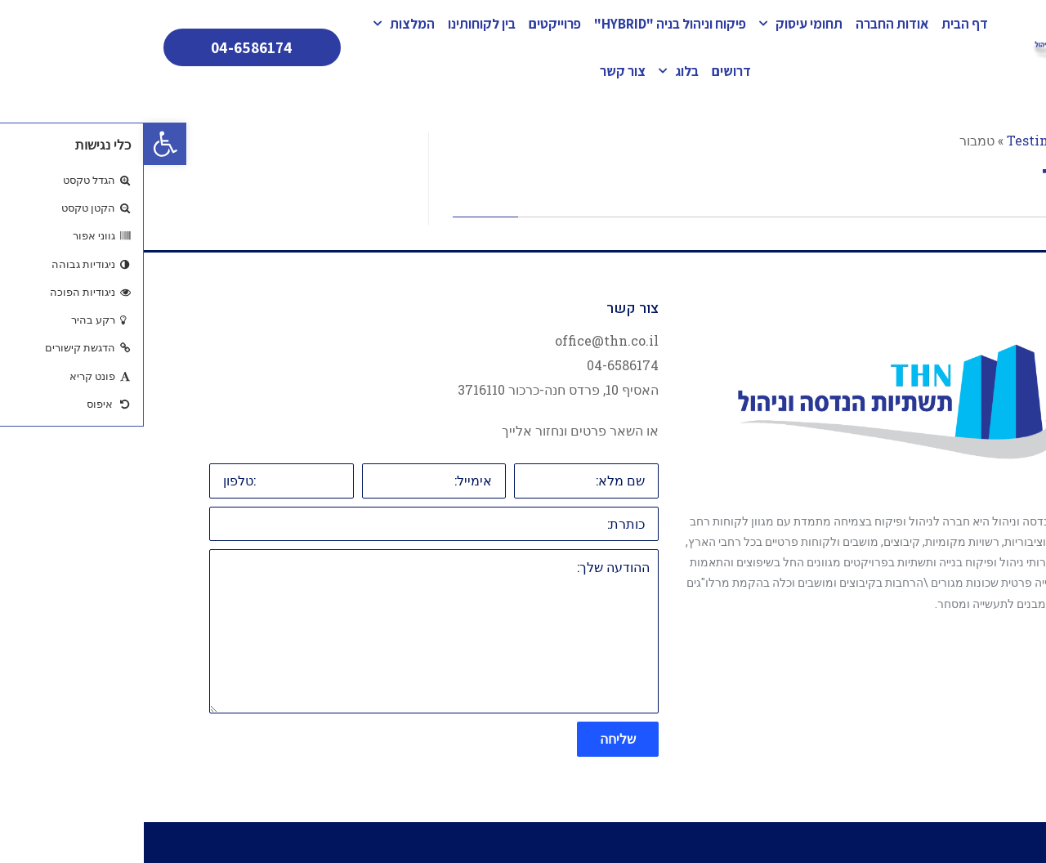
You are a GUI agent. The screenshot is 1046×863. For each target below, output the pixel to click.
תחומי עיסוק (657, 24)
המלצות (260, 24)
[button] (21, 144)
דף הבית (821, 24)
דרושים (587, 71)
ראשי (974, 140)
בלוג (535, 71)
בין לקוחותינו (338, 24)
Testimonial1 (905, 140)
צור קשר (479, 71)
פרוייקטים (411, 24)
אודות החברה (748, 24)
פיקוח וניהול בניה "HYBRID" (526, 24)
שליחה (474, 738)
